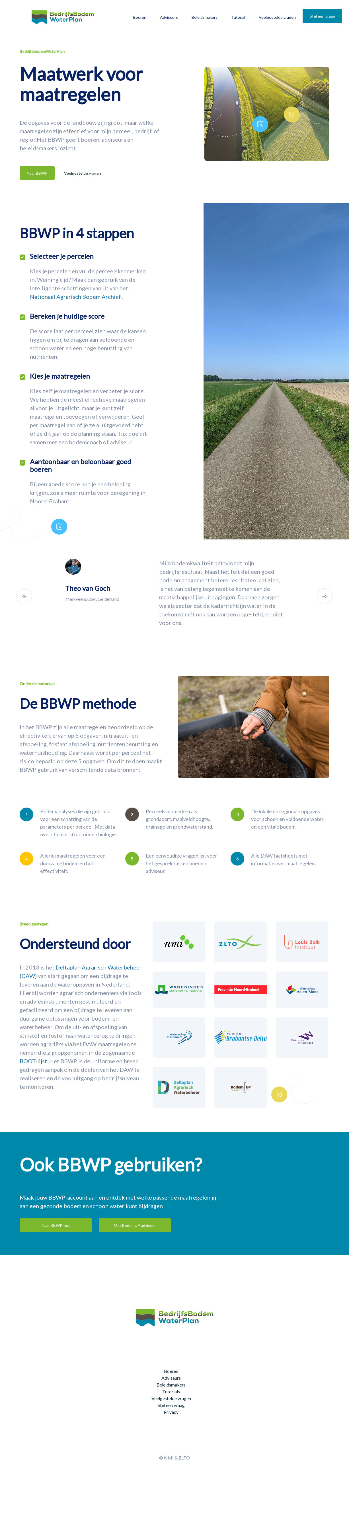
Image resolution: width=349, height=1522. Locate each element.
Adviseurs (169, 17)
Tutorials (171, 1391)
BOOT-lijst (33, 1061)
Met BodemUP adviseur (135, 1225)
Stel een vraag (322, 16)
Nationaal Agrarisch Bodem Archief (76, 296)
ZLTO (184, 1457)
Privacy (171, 1412)
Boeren (139, 17)
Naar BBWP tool (56, 1225)
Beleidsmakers (204, 17)
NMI (169, 1457)
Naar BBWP (37, 173)
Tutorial (238, 17)
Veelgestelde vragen (277, 17)
